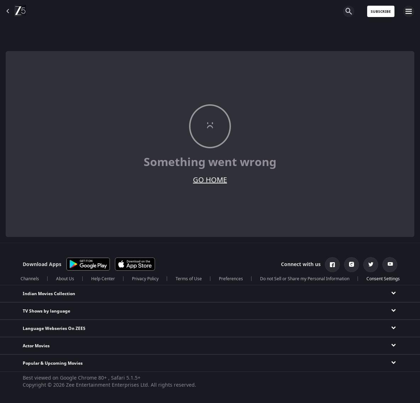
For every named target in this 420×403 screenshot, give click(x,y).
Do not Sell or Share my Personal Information (304, 279)
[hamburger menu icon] (408, 11)
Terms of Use (189, 279)
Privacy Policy (145, 279)
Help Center (103, 279)
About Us (65, 279)
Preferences (231, 279)
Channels (30, 279)
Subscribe (381, 11)
